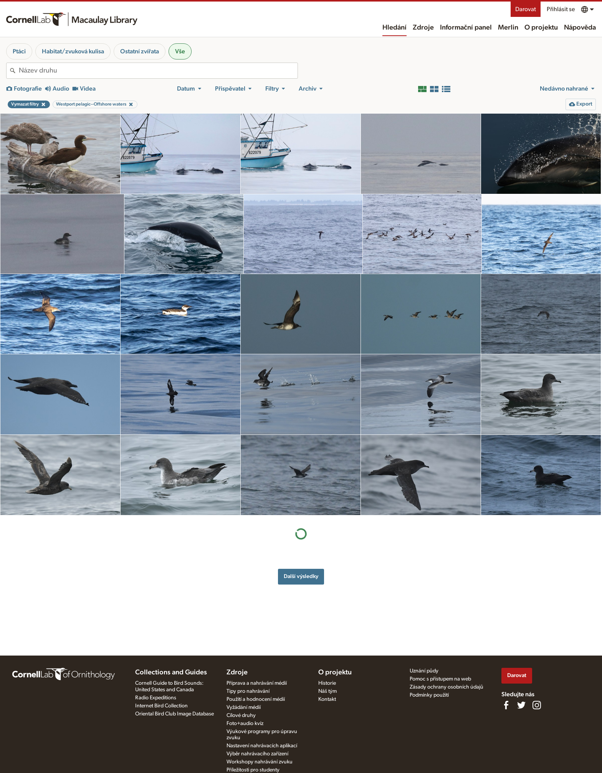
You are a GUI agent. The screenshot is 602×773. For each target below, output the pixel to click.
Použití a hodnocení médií (256, 699)
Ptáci (19, 51)
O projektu (541, 27)
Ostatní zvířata (139, 51)
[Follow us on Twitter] (521, 705)
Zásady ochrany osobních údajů (446, 687)
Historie (327, 683)
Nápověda (580, 27)
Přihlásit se (561, 9)
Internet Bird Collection (161, 706)
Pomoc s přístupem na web (440, 679)
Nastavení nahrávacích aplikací (262, 745)
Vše (180, 51)
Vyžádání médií (244, 707)
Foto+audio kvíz (245, 723)
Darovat (525, 9)
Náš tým (327, 691)
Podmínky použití (429, 695)
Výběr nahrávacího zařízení (257, 753)
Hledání (394, 27)
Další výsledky (301, 576)
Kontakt (327, 699)
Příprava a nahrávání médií (257, 683)
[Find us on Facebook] (506, 705)
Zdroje (423, 27)
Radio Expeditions (155, 697)
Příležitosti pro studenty (253, 770)
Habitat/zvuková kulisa (73, 51)
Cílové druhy (241, 715)
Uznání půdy (424, 671)
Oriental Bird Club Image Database (174, 714)
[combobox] (158, 70)
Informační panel (466, 27)
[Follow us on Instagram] (536, 705)
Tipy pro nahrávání (248, 691)
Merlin (508, 27)
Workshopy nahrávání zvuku (260, 762)
